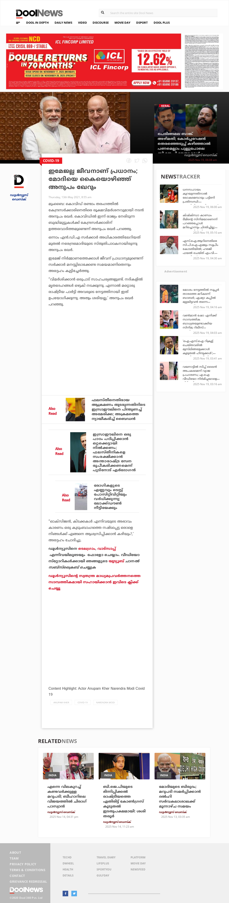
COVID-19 (83, 702)
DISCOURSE (101, 23)
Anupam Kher (61, 702)
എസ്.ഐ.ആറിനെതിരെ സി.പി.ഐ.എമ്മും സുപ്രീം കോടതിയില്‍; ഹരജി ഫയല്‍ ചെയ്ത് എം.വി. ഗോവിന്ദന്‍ (200, 249)
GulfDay (103, 875)
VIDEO (82, 23)
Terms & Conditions (27, 870)
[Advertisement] (97, 354)
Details (68, 875)
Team (14, 858)
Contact (17, 876)
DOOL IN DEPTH (37, 23)
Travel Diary (106, 857)
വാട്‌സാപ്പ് (107, 548)
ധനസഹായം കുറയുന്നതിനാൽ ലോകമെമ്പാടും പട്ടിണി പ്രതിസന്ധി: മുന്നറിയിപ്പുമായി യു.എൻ (201, 197)
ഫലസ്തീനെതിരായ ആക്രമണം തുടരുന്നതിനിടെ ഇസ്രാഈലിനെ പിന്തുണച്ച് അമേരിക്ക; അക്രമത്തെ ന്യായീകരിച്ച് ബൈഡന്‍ (118, 409)
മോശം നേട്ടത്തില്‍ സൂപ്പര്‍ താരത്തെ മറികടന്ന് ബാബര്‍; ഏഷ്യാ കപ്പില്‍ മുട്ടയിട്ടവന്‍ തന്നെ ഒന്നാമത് (201, 298)
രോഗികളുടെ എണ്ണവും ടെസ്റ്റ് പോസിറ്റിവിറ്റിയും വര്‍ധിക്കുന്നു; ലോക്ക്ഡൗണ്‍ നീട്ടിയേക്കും (110, 496)
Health (68, 869)
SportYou (104, 869)
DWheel (68, 863)
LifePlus (103, 863)
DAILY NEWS (63, 23)
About (15, 852)
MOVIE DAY (122, 23)
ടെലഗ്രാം (86, 548)
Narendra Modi (105, 702)
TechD (67, 857)
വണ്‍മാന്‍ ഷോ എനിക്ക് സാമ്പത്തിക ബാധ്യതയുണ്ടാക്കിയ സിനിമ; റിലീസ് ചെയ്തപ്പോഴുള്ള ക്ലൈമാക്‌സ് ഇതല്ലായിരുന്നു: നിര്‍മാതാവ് (200, 329)
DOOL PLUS (162, 23)
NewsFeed (138, 869)
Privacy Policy (23, 864)
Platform (138, 857)
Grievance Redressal (28, 881)
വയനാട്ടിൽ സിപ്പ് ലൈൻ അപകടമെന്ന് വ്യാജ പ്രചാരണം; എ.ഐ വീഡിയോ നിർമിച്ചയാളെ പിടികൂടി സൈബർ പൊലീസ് (200, 377)
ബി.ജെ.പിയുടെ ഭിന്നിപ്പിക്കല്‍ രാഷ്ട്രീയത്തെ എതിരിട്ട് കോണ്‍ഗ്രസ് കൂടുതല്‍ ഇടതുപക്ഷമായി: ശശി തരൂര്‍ (124, 801)
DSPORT (142, 23)
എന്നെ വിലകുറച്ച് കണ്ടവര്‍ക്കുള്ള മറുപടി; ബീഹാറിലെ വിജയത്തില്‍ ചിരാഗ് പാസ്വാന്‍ (67, 796)
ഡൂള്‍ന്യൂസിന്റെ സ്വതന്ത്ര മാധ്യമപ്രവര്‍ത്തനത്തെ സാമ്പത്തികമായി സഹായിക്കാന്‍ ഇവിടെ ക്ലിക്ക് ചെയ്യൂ (95, 582)
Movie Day (138, 863)
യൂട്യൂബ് (116, 561)
